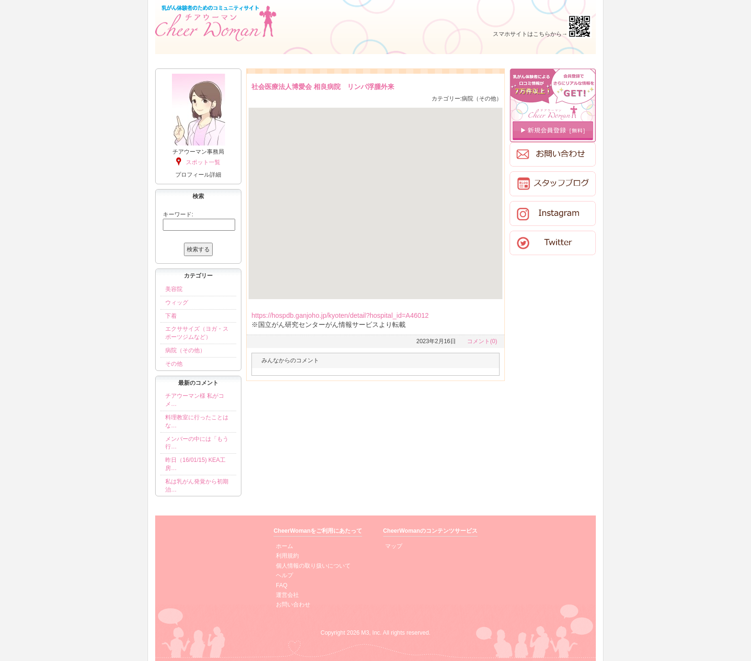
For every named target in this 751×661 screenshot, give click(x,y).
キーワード (177, 214)
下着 (171, 316)
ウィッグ (176, 302)
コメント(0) (482, 341)
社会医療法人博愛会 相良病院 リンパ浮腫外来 (322, 86)
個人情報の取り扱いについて (313, 565)
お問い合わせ (293, 604)
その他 (173, 363)
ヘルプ (284, 575)
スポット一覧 (203, 162)
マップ (393, 546)
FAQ (281, 585)
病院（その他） (185, 350)
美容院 (173, 289)
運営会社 (287, 595)
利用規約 (287, 555)
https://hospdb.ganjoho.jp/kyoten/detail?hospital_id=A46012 (340, 315)
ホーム (284, 546)
